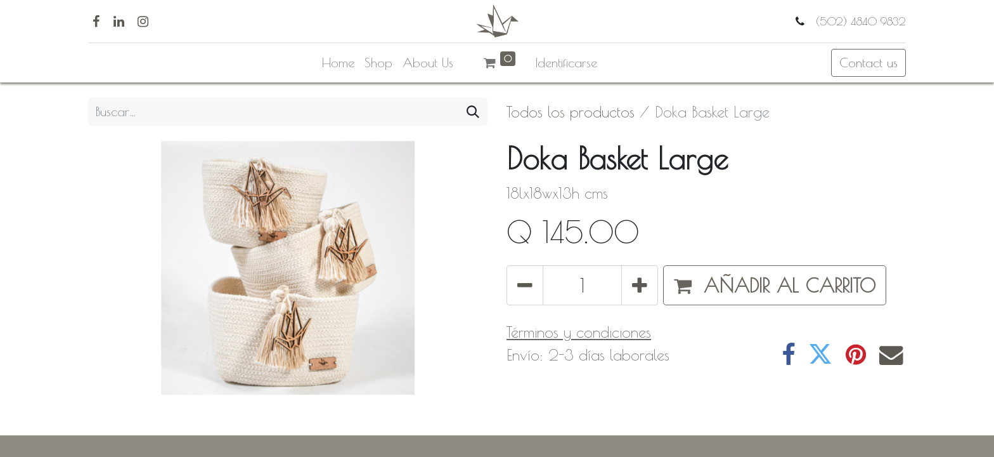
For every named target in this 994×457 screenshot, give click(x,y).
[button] (774, 285)
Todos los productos (571, 112)
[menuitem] (338, 62)
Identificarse (566, 62)
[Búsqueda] (472, 112)
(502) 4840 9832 (859, 21)
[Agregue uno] (639, 285)
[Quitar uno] (525, 285)
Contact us (868, 62)
